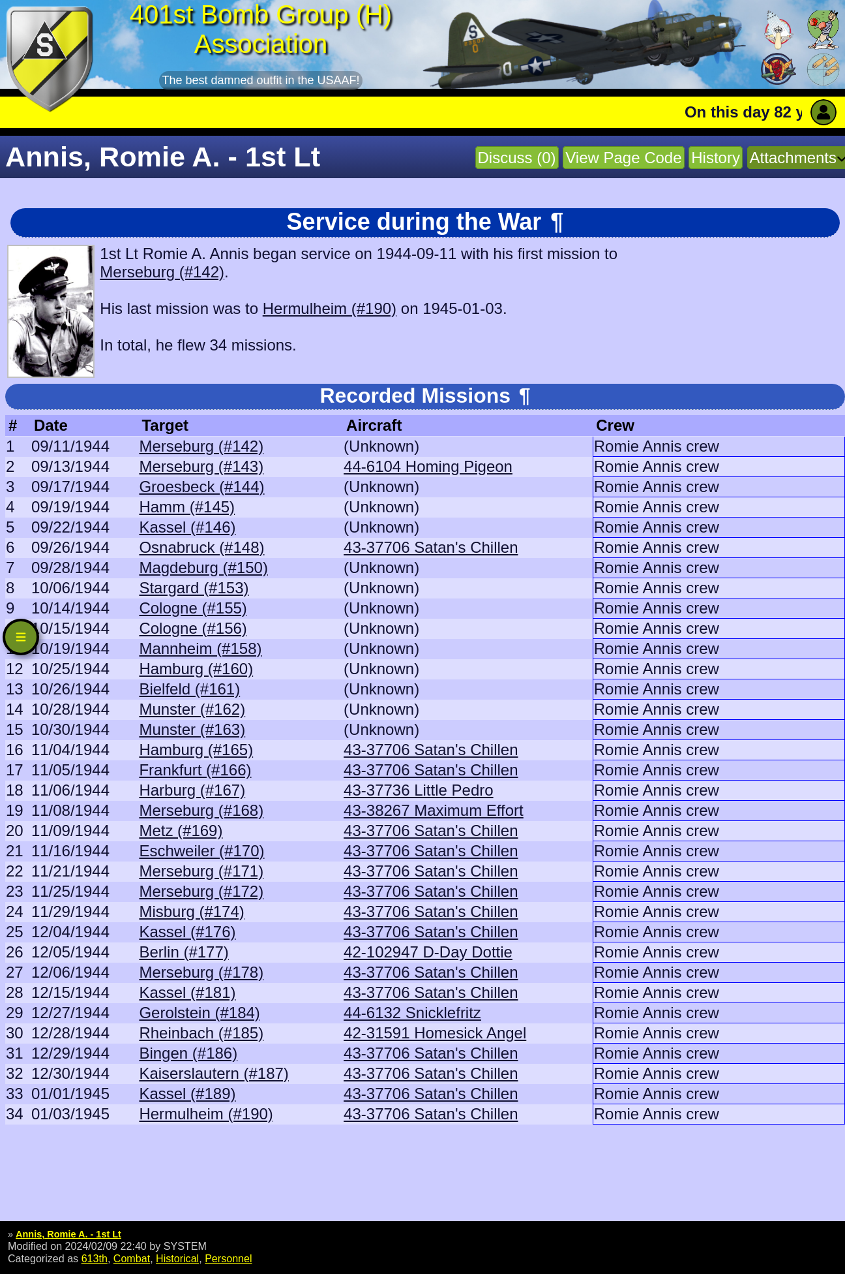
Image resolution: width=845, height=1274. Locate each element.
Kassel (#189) (187, 1093)
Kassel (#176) (187, 931)
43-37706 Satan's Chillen (431, 547)
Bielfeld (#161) (189, 689)
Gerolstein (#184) (199, 1012)
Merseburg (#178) (201, 972)
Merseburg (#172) (201, 891)
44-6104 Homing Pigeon (428, 466)
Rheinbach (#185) (201, 1033)
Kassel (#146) (187, 527)
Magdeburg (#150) (203, 567)
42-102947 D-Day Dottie (428, 952)
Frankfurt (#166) (195, 770)
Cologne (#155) (192, 608)
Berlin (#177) (183, 952)
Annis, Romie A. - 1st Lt (68, 1234)
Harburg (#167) (192, 790)
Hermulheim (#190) (329, 308)
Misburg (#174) (191, 911)
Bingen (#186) (188, 1053)
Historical (177, 1258)
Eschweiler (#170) (201, 851)
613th (95, 1258)
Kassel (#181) (187, 992)
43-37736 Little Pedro (419, 790)
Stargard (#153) (193, 588)
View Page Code (623, 157)
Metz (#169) (180, 830)
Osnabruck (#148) (201, 547)
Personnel (228, 1258)
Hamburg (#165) (196, 749)
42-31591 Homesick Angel (435, 1033)
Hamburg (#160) (196, 668)
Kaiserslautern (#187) (213, 1073)
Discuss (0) (517, 157)
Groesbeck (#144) (201, 486)
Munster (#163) (192, 729)
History (715, 157)
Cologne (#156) (192, 628)
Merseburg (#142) (162, 272)
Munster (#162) (192, 709)
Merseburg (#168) (201, 810)
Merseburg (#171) (201, 871)
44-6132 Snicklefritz (412, 1012)
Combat (131, 1258)
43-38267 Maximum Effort (434, 810)
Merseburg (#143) (201, 466)
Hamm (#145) (187, 507)
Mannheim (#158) (200, 648)
